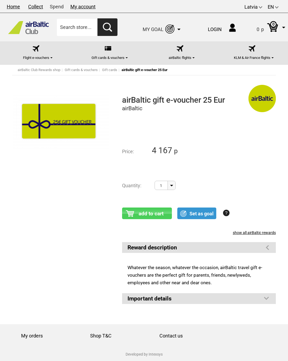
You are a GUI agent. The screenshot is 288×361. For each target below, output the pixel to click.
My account (83, 6)
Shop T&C (101, 336)
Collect (35, 6)
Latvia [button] (253, 7)
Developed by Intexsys (144, 354)
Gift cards (109, 70)
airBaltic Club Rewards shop (39, 70)
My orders (32, 336)
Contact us (171, 336)
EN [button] (273, 7)
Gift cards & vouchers (81, 70)
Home (13, 6)
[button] (265, 27)
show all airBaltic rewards (254, 232)
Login (215, 29)
